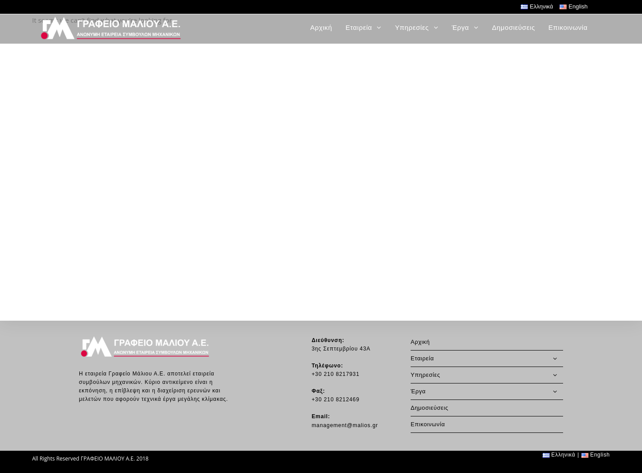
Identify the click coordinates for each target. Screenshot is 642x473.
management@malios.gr (345, 425)
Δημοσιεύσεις (430, 407)
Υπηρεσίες (487, 375)
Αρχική (420, 341)
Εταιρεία (487, 359)
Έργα (487, 391)
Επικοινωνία (428, 424)
